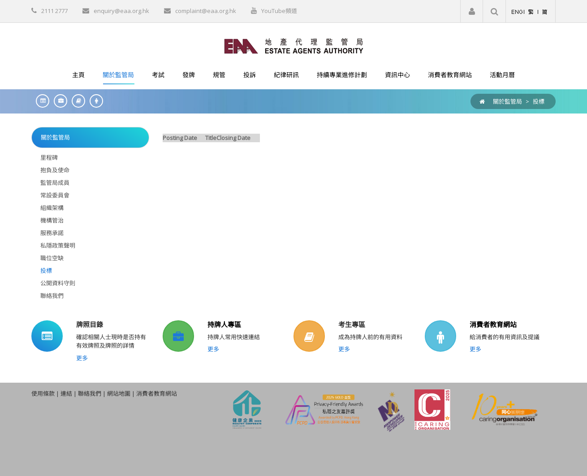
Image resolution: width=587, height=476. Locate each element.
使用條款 (43, 393)
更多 (82, 358)
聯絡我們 (89, 393)
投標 (538, 101)
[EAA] (293, 45)
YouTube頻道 (279, 11)
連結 (66, 393)
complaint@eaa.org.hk (205, 11)
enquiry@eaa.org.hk (121, 11)
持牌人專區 (224, 324)
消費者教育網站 (493, 324)
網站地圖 (118, 393)
